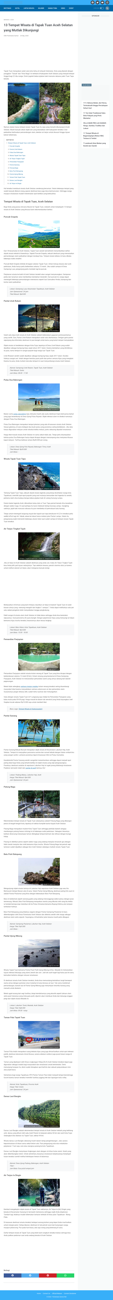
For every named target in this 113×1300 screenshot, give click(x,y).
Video (63, 8)
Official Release (57, 1293)
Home (39, 1293)
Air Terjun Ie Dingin (15, 183)
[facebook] (92, 2)
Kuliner (41, 8)
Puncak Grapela (15, 146)
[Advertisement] (39, 53)
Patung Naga (14, 168)
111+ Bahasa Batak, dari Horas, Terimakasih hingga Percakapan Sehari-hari (95, 105)
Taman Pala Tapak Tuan (17, 177)
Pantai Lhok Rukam (16, 149)
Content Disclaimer (70, 1293)
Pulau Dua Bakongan (16, 152)
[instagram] (107, 2)
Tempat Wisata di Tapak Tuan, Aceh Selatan (22, 143)
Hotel (17, 8)
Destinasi (7, 8)
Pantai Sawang (14, 165)
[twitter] (97, 2)
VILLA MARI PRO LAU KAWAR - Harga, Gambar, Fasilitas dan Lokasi (95, 125)
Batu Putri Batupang (16, 171)
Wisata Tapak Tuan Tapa (17, 155)
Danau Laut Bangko (16, 180)
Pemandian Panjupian (17, 162)
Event (71, 8)
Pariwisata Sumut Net (59, 1297)
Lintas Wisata (29, 8)
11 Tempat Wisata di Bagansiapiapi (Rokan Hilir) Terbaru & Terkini (93, 135)
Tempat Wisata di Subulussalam (30, 709)
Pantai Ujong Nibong (16, 174)
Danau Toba (52, 8)
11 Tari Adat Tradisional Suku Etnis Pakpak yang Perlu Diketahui (94, 115)
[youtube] (102, 2)
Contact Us (46, 1293)
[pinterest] (48, 1275)
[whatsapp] (65, 1275)
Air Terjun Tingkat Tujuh (17, 158)
